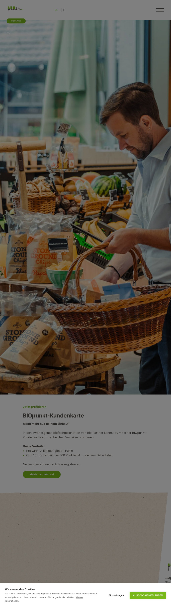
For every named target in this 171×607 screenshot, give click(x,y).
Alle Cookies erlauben (148, 595)
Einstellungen (116, 595)
